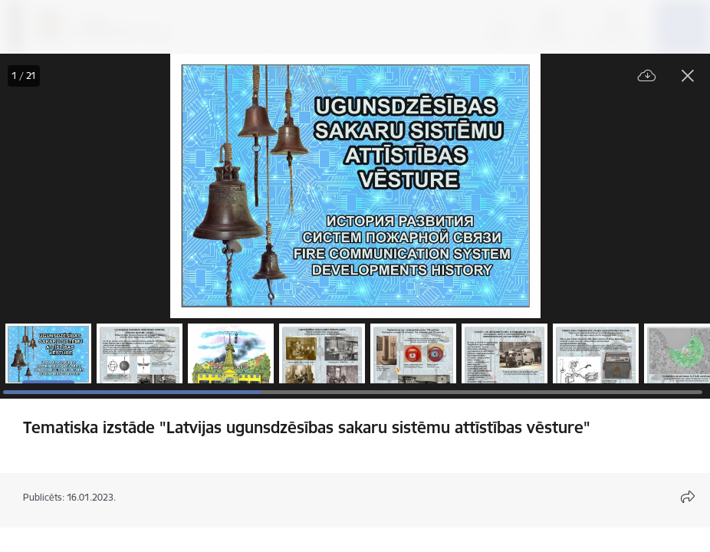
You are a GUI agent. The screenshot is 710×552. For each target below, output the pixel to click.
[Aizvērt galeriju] (688, 76)
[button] (48, 353)
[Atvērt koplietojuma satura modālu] (688, 497)
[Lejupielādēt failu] (647, 76)
